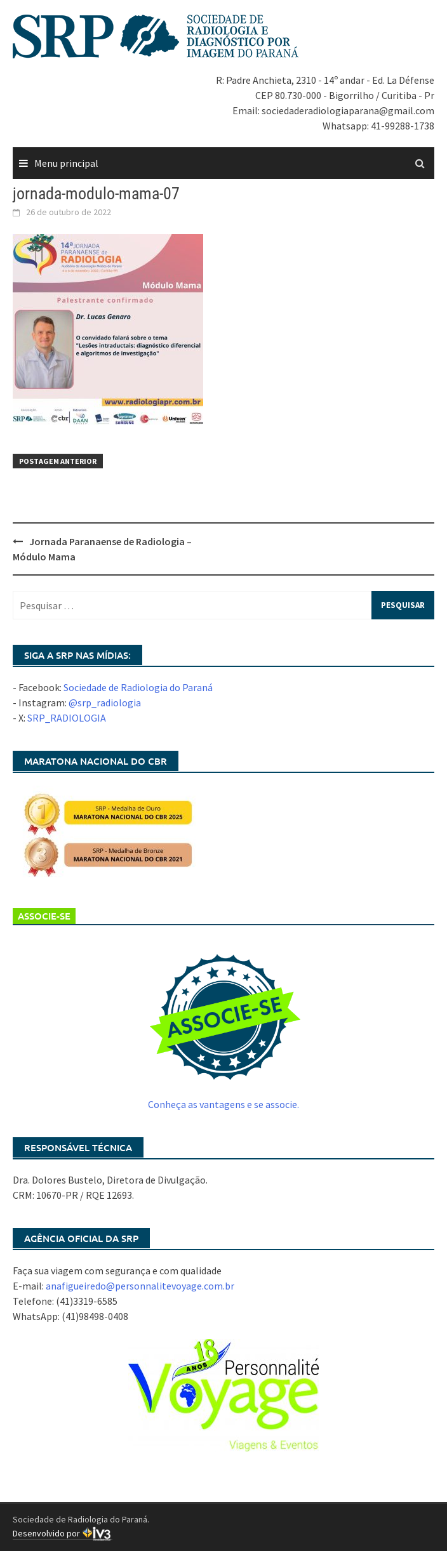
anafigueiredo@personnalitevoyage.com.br (140, 1285)
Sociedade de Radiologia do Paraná (138, 687)
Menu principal (66, 163)
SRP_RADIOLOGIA (66, 717)
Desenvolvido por (62, 1534)
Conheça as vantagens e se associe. (223, 1104)
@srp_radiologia (105, 702)
